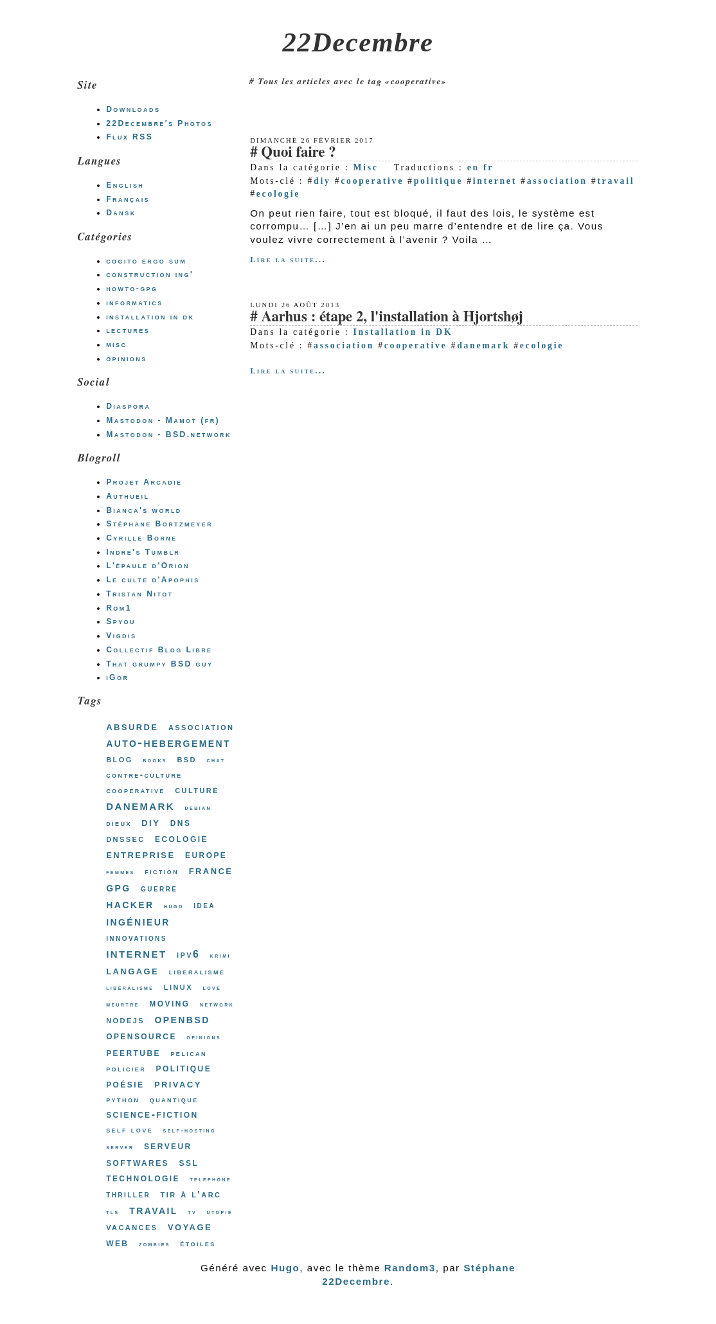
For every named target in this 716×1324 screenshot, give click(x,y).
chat (215, 760)
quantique (174, 1099)
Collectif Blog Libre (159, 649)
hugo (174, 905)
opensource (141, 1035)
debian (198, 807)
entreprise (140, 854)
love (211, 987)
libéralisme (130, 987)
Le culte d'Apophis (152, 579)
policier (126, 1068)
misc (116, 344)
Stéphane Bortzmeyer (159, 523)
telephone (210, 1179)
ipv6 (188, 954)
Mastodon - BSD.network (168, 434)
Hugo (285, 1267)
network (217, 1004)
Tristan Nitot (139, 593)
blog (119, 758)
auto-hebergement (168, 742)
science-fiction (152, 1114)
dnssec (125, 838)
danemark (483, 345)
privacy (178, 1083)
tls (113, 1211)
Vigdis (121, 635)
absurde (132, 726)
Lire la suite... (288, 259)
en (473, 167)
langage (132, 970)
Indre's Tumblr (143, 552)
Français (128, 199)
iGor (117, 677)
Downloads (133, 109)
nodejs (125, 1019)
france (211, 870)
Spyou (121, 621)
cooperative (372, 181)
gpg (118, 887)
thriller (128, 1194)
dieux (119, 823)
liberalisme (197, 971)
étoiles (197, 1243)
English (125, 185)
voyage (190, 1226)
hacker (130, 904)
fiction (162, 871)
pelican (188, 1053)
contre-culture (144, 775)
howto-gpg (131, 288)
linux (178, 986)
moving (169, 1002)
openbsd (182, 1019)
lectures (128, 330)
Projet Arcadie (144, 482)
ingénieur (138, 921)
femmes (120, 871)
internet (495, 181)
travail (615, 181)
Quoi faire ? (298, 152)
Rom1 (119, 608)
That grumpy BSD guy (159, 663)
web (117, 1242)
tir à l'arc (191, 1193)
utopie (220, 1211)
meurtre (122, 1004)
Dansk (121, 212)
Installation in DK (402, 332)
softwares (137, 1162)
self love (129, 1129)
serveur (168, 1145)
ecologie (278, 194)
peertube (133, 1052)
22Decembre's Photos (159, 123)
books (155, 760)
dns (181, 822)
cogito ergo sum (146, 260)
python (122, 1099)
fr (488, 167)
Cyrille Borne (141, 537)
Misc (365, 167)
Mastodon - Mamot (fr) (163, 420)
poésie (125, 1083)
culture (197, 789)
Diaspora (128, 406)
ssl (189, 1162)
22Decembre (358, 42)
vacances (131, 1226)
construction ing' (149, 274)
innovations (136, 938)
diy (322, 181)
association (557, 181)
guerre (159, 888)
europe (206, 854)
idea (204, 905)
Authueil (127, 496)
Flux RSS (129, 136)
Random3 (410, 1267)
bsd (187, 758)
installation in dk (150, 316)
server (120, 1146)
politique (438, 181)
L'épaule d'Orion (148, 565)
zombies (154, 1244)
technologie (143, 1178)
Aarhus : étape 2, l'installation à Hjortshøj (392, 317)
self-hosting (189, 1130)
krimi (220, 955)
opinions (126, 358)
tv (192, 1211)
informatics (134, 302)
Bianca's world (144, 510)
